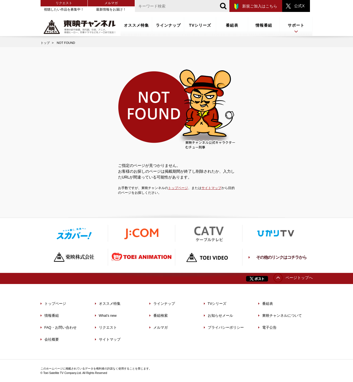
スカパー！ (74, 233)
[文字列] (182, 6)
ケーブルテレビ (208, 233)
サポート (296, 28)
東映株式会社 (74, 257)
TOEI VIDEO (208, 257)
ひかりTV (275, 233)
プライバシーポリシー (224, 328)
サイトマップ (211, 188)
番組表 (232, 25)
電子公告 (267, 328)
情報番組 (264, 25)
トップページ (178, 188)
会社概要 (50, 339)
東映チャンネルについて (280, 316)
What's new (106, 316)
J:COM (141, 233)
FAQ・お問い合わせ (59, 328)
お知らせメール (218, 316)
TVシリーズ (200, 25)
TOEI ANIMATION (141, 257)
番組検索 (158, 316)
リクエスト (64, 3)
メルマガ (111, 3)
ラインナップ (168, 25)
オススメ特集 (136, 25)
